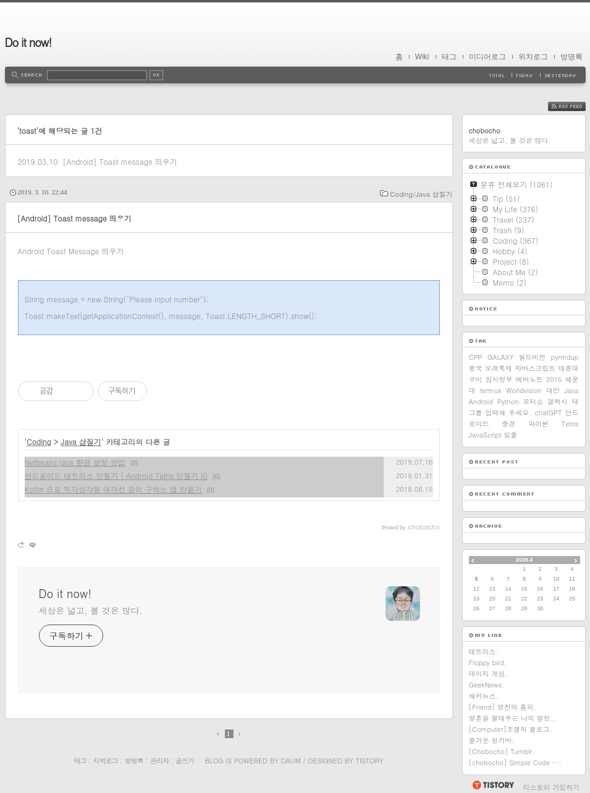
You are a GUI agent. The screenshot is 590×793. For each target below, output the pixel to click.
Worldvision (524, 390)
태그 (449, 56)
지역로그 (105, 760)
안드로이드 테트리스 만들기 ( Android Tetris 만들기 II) (116, 475)
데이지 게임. (488, 673)
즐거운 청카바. (492, 740)
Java (571, 390)
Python (508, 401)
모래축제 (498, 368)
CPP (476, 357)
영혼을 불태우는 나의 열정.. (512, 718)
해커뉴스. (484, 695)
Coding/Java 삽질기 (421, 194)
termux (491, 390)
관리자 (159, 760)
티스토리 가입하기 (551, 787)
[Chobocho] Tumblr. (502, 751)
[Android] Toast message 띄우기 (119, 161)
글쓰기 (184, 760)
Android (481, 401)
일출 (510, 434)
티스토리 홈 (493, 785)
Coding (39, 441)
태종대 (568, 368)
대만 (553, 390)
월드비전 (532, 357)
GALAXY (500, 357)
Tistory (370, 760)
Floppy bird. (488, 662)
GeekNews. (487, 684)
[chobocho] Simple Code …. (515, 762)
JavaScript (485, 434)
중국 (476, 368)
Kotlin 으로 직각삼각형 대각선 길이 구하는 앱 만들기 (113, 489)
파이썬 (538, 423)
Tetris (570, 423)
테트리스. (484, 651)
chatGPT (548, 412)
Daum (290, 760)
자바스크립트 (535, 368)
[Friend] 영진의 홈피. (502, 707)
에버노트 (529, 379)
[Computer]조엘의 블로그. (510, 729)
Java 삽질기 (81, 441)
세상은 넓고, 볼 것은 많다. (91, 610)
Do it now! (28, 42)
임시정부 (499, 379)
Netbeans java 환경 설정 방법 (75, 462)
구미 (476, 379)
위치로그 (533, 56)
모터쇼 (533, 401)
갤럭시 (557, 401)
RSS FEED (576, 106)
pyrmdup (565, 357)
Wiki (422, 56)
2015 (554, 379)
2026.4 (524, 560)
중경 (508, 423)
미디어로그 (487, 56)
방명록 (571, 56)
